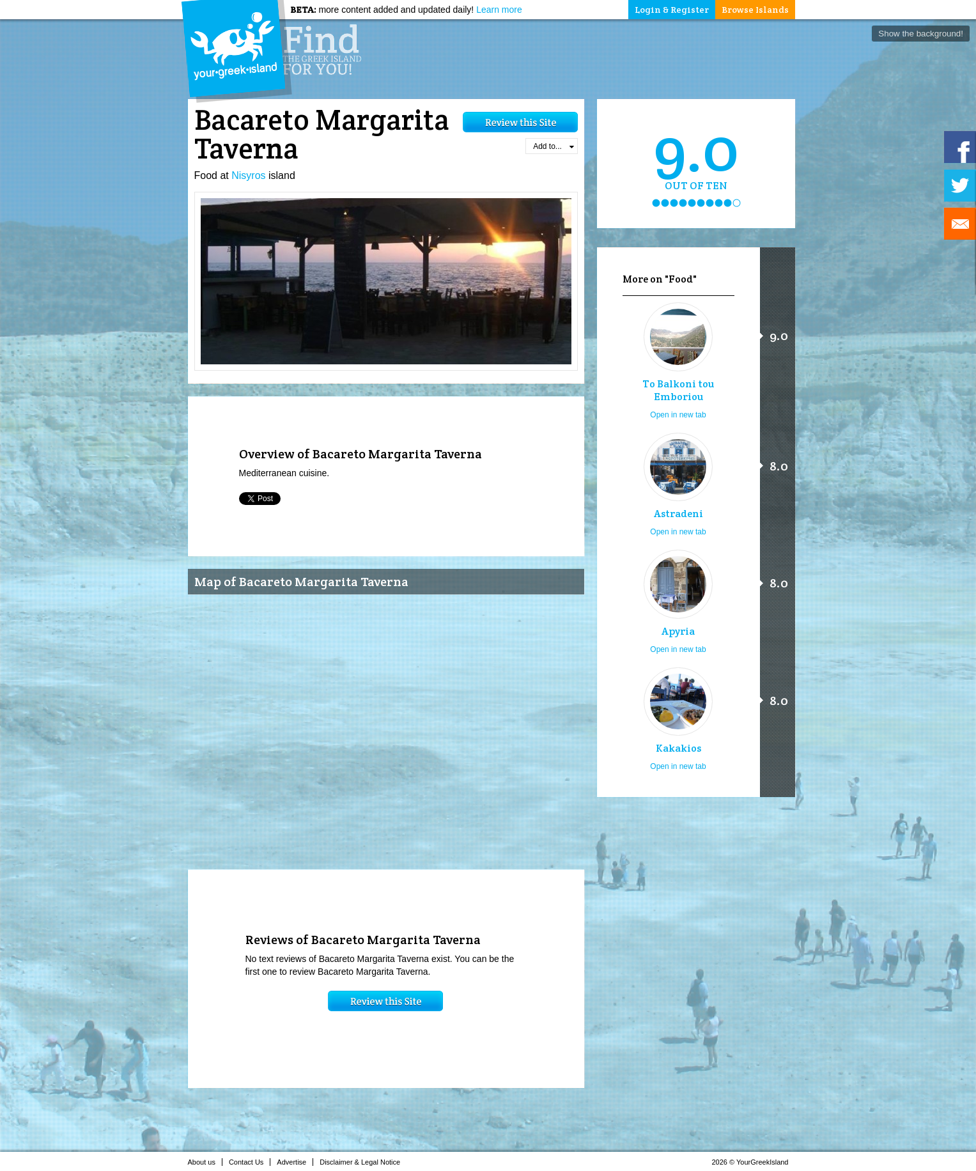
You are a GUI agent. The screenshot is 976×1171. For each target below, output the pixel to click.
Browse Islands (755, 9)
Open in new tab (678, 414)
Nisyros (248, 175)
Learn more (499, 9)
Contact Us (249, 1162)
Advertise (295, 1162)
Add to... (553, 146)
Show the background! (920, 33)
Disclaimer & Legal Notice (363, 1162)
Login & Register (672, 9)
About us (205, 1162)
